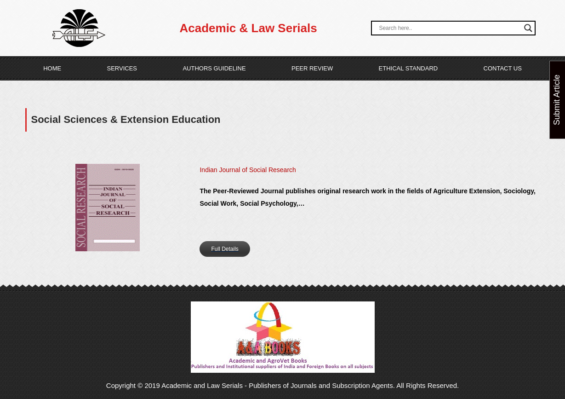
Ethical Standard (408, 68)
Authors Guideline (214, 68)
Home (52, 68)
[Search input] (449, 28)
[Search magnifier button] (528, 28)
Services (122, 68)
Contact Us (503, 68)
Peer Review (312, 68)
